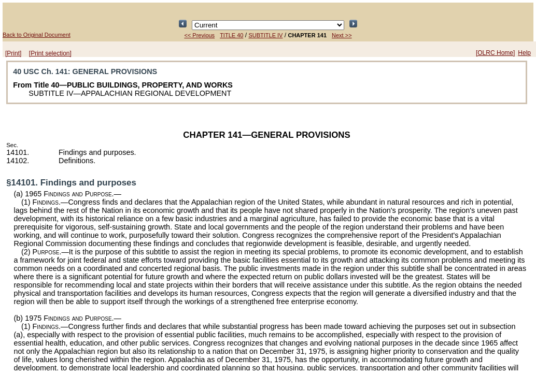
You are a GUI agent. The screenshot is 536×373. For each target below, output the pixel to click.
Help (524, 52)
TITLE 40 (231, 35)
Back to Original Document (36, 35)
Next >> (342, 35)
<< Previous (199, 35)
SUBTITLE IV (265, 35)
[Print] (13, 53)
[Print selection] (50, 53)
